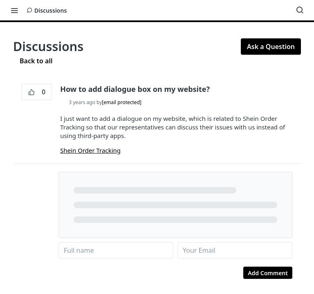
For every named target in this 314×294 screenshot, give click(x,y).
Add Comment (268, 273)
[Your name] (115, 250)
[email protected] (121, 102)
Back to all (32, 60)
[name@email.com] (234, 250)
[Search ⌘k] (300, 10)
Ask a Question (271, 46)
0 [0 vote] (36, 91)
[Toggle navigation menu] (14, 10)
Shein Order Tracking (90, 150)
